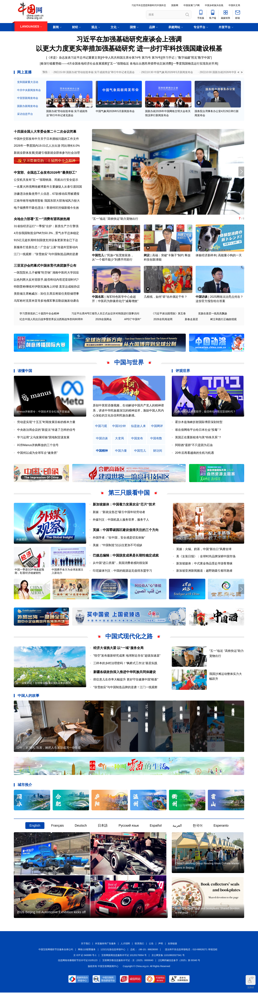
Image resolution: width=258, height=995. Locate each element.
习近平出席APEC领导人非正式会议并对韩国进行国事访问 (105, 314)
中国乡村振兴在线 (214, 5)
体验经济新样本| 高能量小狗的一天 (219, 256)
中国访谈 (201, 297)
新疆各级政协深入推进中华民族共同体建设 (124, 673)
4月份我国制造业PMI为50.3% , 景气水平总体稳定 (46, 233)
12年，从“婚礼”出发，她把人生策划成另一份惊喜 (48, 749)
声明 (160, 946)
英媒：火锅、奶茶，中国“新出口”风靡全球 (204, 550)
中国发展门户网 (191, 5)
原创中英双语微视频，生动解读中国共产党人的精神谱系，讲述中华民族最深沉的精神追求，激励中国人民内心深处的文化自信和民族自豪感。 (128, 411)
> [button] (242, 72)
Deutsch (81, 827)
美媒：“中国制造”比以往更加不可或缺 (117, 546)
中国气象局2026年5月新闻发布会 (115, 111)
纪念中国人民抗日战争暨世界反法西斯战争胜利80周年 (51, 319)
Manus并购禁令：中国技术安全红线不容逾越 (43, 412)
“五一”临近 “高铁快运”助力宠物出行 (115, 219)
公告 (151, 946)
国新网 (174, 5)
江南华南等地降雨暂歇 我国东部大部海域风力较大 (47, 201)
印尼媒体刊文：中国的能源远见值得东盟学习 (122, 571)
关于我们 (85, 946)
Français (57, 827)
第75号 (146, 57)
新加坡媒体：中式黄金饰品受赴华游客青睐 (204, 564)
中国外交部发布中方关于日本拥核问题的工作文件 (46, 139)
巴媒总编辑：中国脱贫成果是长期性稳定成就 (126, 556)
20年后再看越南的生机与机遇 (194, 453)
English (34, 827)
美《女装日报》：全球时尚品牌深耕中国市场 (205, 557)
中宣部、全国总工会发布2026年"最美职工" (45, 173)
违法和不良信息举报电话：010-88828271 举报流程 (191, 951)
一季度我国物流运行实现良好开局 (195, 63)
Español (156, 827)
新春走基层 (191, 319)
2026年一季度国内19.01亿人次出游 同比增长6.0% (47, 145)
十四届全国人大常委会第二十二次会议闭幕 (45, 131)
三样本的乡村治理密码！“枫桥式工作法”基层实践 (125, 664)
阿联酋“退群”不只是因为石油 (194, 445)
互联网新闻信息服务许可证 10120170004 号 (124, 957)
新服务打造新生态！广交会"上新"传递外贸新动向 (46, 247)
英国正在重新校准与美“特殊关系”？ (198, 438)
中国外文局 (234, 5)
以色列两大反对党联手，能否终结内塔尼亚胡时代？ (205, 412)
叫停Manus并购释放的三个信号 (38, 445)
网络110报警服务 (87, 951)
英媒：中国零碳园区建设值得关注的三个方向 (126, 530)
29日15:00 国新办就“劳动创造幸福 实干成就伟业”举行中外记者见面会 (94, 72)
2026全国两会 (103, 319)
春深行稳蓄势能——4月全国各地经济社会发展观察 (74, 63)
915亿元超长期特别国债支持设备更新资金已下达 (46, 240)
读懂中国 (25, 372)
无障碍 (251, 982)
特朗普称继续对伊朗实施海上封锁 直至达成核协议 (47, 287)
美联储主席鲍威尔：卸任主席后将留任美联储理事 (46, 294)
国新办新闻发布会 (27, 106)
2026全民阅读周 (162, 319)
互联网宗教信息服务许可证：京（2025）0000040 (127, 962)
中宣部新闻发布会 (27, 98)
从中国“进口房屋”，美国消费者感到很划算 (120, 564)
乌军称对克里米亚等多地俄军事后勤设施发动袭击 (46, 301)
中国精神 (102, 451)
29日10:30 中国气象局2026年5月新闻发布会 (167, 72)
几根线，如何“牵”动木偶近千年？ (165, 297)
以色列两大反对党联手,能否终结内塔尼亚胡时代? (46, 280)
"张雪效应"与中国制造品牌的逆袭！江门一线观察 (125, 688)
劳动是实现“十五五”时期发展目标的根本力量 (46, 423)
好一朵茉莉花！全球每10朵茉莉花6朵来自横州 (43, 684)
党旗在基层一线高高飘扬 (212, 314)
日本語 (103, 827)
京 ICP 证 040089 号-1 (84, 957)
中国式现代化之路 (129, 637)
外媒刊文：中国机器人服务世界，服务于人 (121, 520)
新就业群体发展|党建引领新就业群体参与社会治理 (47, 153)
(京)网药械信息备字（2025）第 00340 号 (179, 962)
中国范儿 (98, 256)
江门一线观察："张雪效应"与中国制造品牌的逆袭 (46, 254)
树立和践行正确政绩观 (223, 319)
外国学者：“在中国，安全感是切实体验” (119, 538)
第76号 (156, 57)
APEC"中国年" (132, 319)
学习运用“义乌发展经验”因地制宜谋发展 (43, 438)
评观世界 (183, 372)
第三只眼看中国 (129, 493)
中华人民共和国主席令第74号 (121, 57)
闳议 (147, 256)
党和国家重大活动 (27, 82)
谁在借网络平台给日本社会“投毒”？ (198, 430)
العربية (177, 827)
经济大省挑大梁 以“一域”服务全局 (118, 649)
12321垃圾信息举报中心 (113, 951)
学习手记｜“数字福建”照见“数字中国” (187, 57)
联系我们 (139, 946)
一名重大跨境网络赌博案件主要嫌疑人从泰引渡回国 (48, 187)
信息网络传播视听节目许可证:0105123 (77, 962)
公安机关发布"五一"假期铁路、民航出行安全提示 (46, 180)
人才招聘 (125, 946)
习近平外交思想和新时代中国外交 (148, 5)
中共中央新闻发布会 (29, 90)
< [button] (238, 72)
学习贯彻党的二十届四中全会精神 (39, 314)
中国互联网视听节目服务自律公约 (56, 951)
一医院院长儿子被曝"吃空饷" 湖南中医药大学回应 (46, 273)
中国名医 (98, 297)
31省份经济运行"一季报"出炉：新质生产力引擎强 (46, 226)
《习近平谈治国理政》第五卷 (169, 314)
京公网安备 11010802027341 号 (168, 957)
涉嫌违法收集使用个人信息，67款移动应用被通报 (46, 194)
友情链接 (172, 946)
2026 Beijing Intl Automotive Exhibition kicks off (51, 914)
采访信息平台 (25, 114)
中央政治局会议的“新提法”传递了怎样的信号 (46, 430)
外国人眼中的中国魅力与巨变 (193, 539)
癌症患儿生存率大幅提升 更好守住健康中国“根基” (125, 680)
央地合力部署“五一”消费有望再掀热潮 (42, 219)
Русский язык (129, 827)
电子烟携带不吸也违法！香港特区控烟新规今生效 (46, 208)
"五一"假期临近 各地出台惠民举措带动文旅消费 (140, 63)
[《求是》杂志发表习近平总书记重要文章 (73, 57)
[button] (241, 172)
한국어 (198, 827)
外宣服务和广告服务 (105, 946)
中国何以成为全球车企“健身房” (37, 453)
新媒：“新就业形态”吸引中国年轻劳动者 (119, 512)
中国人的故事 (28, 697)
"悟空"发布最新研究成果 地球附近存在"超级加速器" (127, 656)
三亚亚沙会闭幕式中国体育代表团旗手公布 (45, 266)
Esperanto (221, 827)
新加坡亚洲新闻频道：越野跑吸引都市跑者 (204, 571)
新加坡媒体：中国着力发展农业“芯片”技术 (124, 505)
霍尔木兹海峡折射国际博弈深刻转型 (198, 423)
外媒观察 (21, 540)
